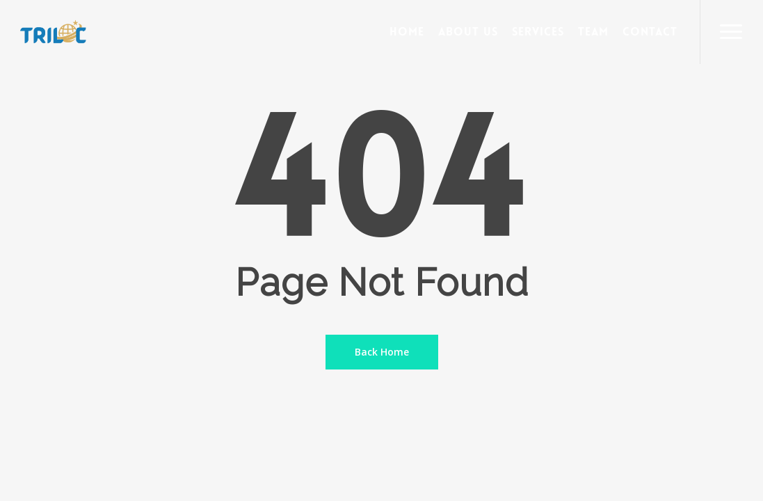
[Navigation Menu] (731, 32)
